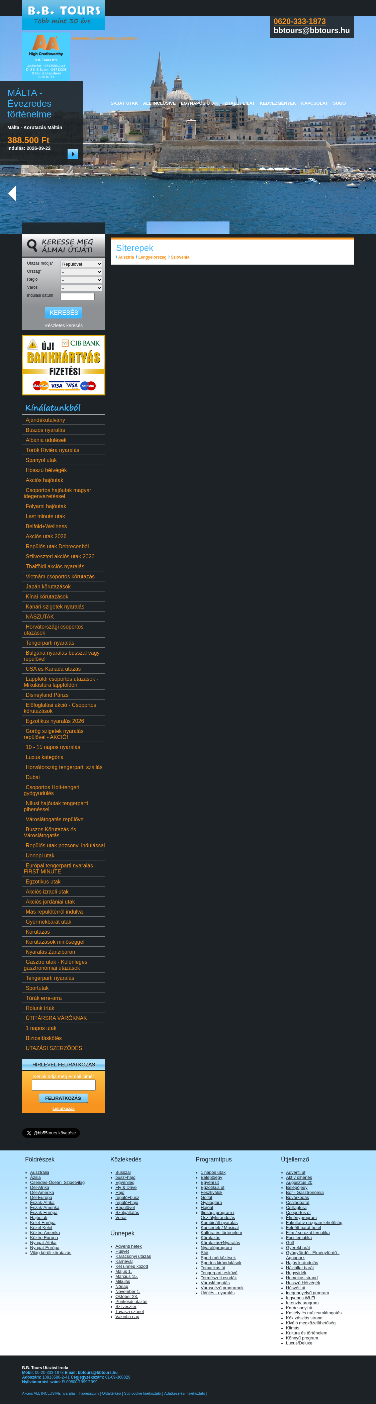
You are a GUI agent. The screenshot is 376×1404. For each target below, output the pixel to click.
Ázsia (35, 1177)
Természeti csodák (219, 1277)
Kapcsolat (314, 103)
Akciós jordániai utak (49, 902)
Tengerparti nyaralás (49, 643)
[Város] (81, 288)
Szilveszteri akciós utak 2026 (59, 556)
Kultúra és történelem (221, 1232)
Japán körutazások (47, 586)
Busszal (123, 1172)
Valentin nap (127, 1316)
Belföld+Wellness (45, 526)
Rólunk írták (39, 1008)
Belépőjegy (211, 1177)
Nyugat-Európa (44, 1247)
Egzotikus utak (42, 881)
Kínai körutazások (46, 596)
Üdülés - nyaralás (217, 1292)
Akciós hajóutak (43, 480)
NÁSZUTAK (39, 617)
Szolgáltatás (127, 1212)
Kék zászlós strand (304, 1317)
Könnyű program (302, 1337)
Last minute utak (44, 516)
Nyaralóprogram (216, 1247)
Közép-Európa (44, 1237)
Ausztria (126, 257)
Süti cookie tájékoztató (142, 1393)
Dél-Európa (41, 1197)
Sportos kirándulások (221, 1262)
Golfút (206, 1197)
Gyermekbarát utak (47, 922)
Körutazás (37, 932)
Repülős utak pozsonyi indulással (64, 845)
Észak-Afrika (42, 1202)
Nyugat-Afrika (43, 1242)
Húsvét (122, 1251)
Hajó (119, 1192)
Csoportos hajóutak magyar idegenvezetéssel (57, 493)
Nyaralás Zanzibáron (49, 952)
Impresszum (89, 1393)
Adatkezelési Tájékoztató (184, 1393)
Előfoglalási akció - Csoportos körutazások (60, 708)
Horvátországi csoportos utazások (54, 630)
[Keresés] (63, 312)
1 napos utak (40, 1028)
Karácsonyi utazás (133, 1256)
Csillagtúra (296, 1207)
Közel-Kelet (41, 1227)
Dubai (32, 777)
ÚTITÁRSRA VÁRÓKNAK (55, 1018)
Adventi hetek (128, 1246)
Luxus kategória (44, 757)
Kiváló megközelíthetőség (311, 1322)
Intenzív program (302, 1302)
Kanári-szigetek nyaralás (54, 607)
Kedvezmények (278, 103)
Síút (204, 1252)
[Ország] (81, 272)
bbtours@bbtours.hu (98, 1372)
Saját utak (124, 103)
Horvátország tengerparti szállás (63, 767)
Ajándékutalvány (44, 420)
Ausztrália (39, 1172)
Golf (290, 1242)
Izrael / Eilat (239, 103)
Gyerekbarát (298, 1247)
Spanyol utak (40, 460)
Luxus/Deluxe (299, 1342)
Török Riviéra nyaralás (51, 450)
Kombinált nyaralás (219, 1222)
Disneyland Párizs (46, 695)
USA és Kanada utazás (52, 669)
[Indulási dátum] (78, 296)
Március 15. (126, 1276)
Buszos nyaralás (44, 430)
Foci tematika (299, 1237)
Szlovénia (180, 257)
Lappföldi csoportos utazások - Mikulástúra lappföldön (61, 682)
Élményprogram (301, 1217)
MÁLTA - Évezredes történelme (29, 103)
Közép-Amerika (45, 1232)
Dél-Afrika (39, 1187)
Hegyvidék (296, 1272)
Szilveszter (125, 1306)
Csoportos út (298, 1212)
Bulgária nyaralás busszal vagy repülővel (62, 656)
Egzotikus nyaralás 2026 (54, 721)
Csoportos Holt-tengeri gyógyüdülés (51, 790)
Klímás (292, 1327)
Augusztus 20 (299, 1182)
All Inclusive (159, 103)
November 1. (127, 1291)
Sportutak (36, 988)
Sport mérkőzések (218, 1257)
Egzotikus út (212, 1187)
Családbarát (297, 1202)
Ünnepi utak (39, 855)
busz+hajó (125, 1177)
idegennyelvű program (307, 1292)
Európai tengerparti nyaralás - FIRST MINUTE (60, 868)
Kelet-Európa (43, 1222)
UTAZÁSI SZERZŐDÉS (53, 1048)
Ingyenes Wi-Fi (300, 1297)
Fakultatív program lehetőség (314, 1222)
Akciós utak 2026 (45, 536)
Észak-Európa (44, 1212)
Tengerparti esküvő (219, 1272)
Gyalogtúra (211, 1202)
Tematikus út (213, 1267)
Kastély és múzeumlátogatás (314, 1312)
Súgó (339, 103)
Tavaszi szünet (129, 1311)
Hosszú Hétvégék (303, 1282)
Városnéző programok (222, 1287)
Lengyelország (152, 257)
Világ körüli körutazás (50, 1252)
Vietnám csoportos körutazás (59, 576)
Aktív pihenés (299, 1177)
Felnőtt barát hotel (303, 1227)
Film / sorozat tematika (308, 1232)
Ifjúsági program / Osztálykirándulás (218, 1215)
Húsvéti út (295, 1287)
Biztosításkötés (43, 1038)
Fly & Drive (126, 1187)
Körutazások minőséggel (54, 942)
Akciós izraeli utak (46, 892)
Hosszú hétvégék (45, 470)
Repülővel (125, 1207)
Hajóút (207, 1207)
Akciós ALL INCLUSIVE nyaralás (49, 1393)
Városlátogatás (215, 1282)
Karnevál (123, 1261)
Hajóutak (38, 1217)
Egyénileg (124, 1182)
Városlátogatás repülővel (54, 819)
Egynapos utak (199, 103)
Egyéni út (210, 1182)
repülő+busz (127, 1197)
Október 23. (126, 1296)
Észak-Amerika (44, 1207)
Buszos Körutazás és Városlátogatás (50, 832)
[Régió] (81, 280)
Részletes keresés (63, 325)
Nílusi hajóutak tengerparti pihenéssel (56, 806)
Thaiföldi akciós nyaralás (54, 566)
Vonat (120, 1217)
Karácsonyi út (299, 1307)
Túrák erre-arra (43, 998)
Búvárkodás (297, 1197)
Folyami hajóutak (45, 506)
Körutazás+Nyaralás (220, 1242)
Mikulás (122, 1281)
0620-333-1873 (300, 21)
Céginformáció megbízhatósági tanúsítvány (105, 38)
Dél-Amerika (42, 1192)
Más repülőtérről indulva (53, 912)
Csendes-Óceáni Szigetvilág (57, 1182)
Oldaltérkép (111, 1393)
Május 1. (123, 1271)
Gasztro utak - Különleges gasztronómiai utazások (55, 965)
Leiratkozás (64, 1108)
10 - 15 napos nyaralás (52, 747)
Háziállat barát (300, 1267)
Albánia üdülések (45, 440)
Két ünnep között (131, 1266)
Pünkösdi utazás (131, 1301)
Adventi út (295, 1172)
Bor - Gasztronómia (305, 1192)
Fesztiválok (211, 1192)
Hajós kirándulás (302, 1262)
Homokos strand (302, 1277)
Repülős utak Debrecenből (56, 546)
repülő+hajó (126, 1202)
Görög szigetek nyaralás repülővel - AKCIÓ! (54, 734)
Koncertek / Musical (220, 1227)
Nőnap (121, 1286)
